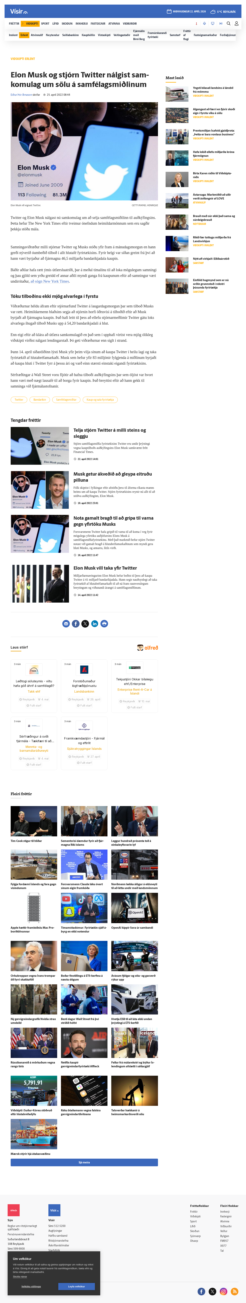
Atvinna (224, 1221)
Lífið (193, 1226)
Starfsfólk (54, 1250)
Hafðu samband (57, 1236)
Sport (193, 1221)
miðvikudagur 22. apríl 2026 (189, 12)
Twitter (19, 400)
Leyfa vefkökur (76, 1286)
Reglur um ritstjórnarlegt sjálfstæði (22, 1228)
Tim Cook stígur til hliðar (26, 841)
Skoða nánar (20, 1276)
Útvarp (194, 1241)
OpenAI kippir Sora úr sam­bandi (132, 928)
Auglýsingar (55, 1231)
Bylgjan (224, 1236)
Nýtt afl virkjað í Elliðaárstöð (211, 259)
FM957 (224, 1241)
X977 (223, 1246)
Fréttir (194, 1212)
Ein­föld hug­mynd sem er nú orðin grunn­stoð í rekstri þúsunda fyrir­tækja (211, 284)
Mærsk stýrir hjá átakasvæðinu (30, 1154)
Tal (222, 1251)
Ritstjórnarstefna (58, 1240)
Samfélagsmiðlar (66, 400)
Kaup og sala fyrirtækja (100, 400)
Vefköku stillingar (31, 1286)
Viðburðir (226, 1226)
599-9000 (19, 1249)
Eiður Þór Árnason (21, 95)
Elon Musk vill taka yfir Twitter (105, 568)
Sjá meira (84, 1162)
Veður (223, 1231)
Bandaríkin (40, 400)
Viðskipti (195, 1216)
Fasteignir (226, 1216)
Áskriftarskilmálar (58, 1245)
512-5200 (60, 1226)
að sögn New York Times (49, 281)
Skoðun (194, 1231)
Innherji (225, 1212)
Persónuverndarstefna (21, 1234)
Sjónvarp (195, 1236)
